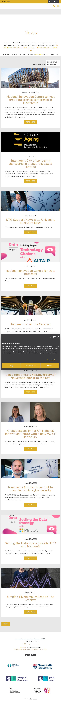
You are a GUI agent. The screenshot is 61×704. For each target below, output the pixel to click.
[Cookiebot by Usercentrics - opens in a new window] (51, 337)
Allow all (49, 365)
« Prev (5, 624)
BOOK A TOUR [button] (53, 2)
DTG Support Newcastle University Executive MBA (30, 221)
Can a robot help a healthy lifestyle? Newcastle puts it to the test (30, 376)
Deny (11, 365)
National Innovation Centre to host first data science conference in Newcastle (31, 100)
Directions (23, 647)
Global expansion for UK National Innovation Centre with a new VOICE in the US (30, 434)
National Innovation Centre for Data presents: (30, 272)
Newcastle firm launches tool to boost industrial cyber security (30, 489)
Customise (30, 365)
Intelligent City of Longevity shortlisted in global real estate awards (30, 164)
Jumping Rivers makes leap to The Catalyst (30, 598)
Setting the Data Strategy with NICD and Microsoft (30, 544)
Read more (30, 122)
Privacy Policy (18, 649)
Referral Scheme (35, 649)
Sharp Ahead (33, 699)
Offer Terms (43, 649)
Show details (51, 360)
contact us (39, 55)
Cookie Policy (26, 649)
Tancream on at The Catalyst (30, 324)
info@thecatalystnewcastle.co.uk (30, 644)
